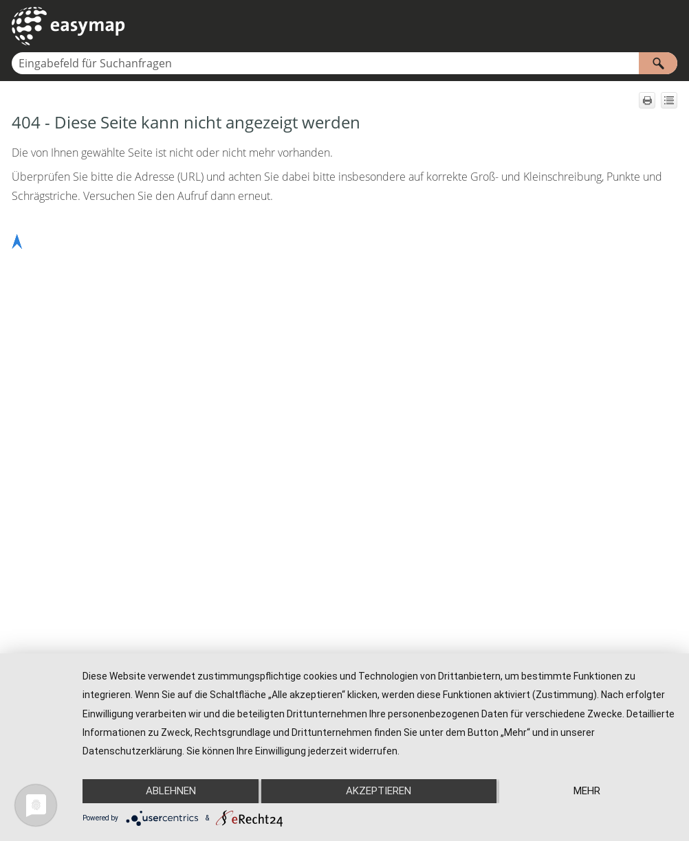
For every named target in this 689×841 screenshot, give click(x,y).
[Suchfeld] (344, 63)
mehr (586, 791)
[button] (658, 63)
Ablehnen (171, 791)
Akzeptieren (378, 791)
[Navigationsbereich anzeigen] (669, 26)
